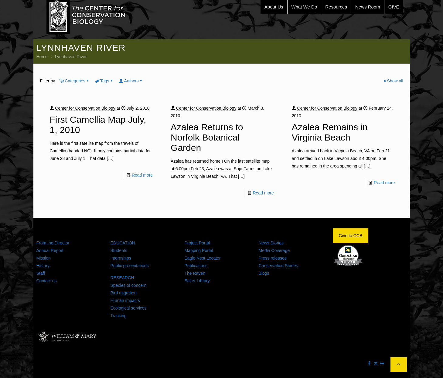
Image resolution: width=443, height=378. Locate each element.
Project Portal (197, 242)
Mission (43, 258)
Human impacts (125, 300)
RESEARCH (122, 277)
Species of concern (129, 285)
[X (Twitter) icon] (375, 363)
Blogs (264, 273)
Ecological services (129, 308)
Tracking (119, 315)
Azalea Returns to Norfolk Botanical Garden (207, 137)
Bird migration (124, 292)
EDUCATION (123, 242)
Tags (104, 80)
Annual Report (50, 250)
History (43, 265)
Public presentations (130, 265)
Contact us (46, 280)
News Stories (271, 242)
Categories (75, 80)
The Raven (195, 273)
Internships (121, 258)
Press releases (273, 258)
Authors (131, 80)
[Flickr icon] (382, 363)
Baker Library (197, 280)
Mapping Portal (199, 250)
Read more (142, 175)
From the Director (53, 242)
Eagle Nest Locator (203, 258)
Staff (40, 273)
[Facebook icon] (369, 363)
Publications (196, 265)
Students (119, 250)
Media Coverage (274, 250)
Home (42, 56)
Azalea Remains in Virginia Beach (330, 132)
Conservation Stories (278, 265)
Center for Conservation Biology (85, 108)
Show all (393, 80)
